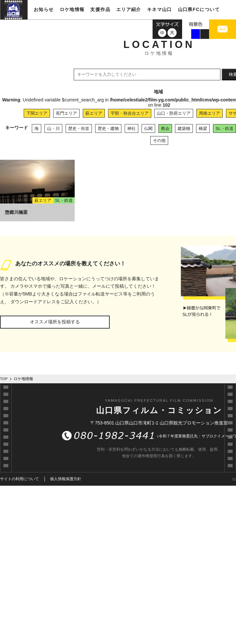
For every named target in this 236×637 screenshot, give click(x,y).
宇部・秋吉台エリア (130, 113)
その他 (159, 140)
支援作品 (100, 9)
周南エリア (209, 113)
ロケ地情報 (72, 9)
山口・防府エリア (174, 113)
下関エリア (36, 113)
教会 (165, 128)
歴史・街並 (78, 128)
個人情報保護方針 (65, 479)
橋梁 (203, 128)
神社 (131, 128)
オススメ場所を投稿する (55, 321)
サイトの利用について (19, 479)
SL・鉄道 (224, 128)
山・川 (53, 128)
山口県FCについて (199, 9)
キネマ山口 (159, 9)
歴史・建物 (108, 128)
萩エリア (93, 113)
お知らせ (44, 9)
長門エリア (66, 113)
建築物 (184, 128)
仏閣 (148, 128)
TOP (4, 379)
